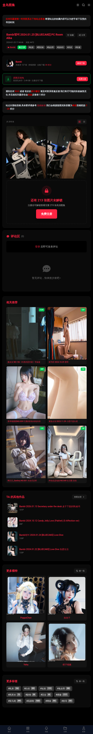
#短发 (31, 47)
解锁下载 (81, 63)
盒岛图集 (8, 5)
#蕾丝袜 (40, 47)
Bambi (11, 47)
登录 (37, 246)
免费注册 (82, 79)
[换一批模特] (80, 571)
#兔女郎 (50, 47)
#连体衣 (60, 47)
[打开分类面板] (65, 729)
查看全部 (79, 497)
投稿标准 (41, 105)
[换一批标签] (80, 681)
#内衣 (69, 47)
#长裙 (78, 47)
